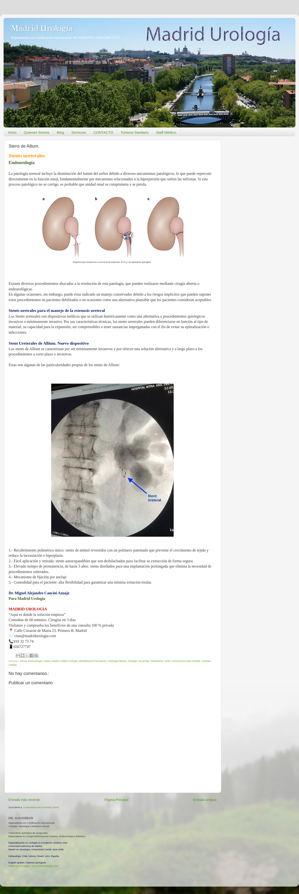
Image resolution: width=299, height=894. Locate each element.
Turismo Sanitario (135, 132)
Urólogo (13, 664)
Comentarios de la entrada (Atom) (41, 807)
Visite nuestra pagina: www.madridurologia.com (33, 866)
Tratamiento (156, 661)
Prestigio (132, 661)
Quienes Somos (37, 132)
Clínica (23, 661)
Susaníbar (143, 661)
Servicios (79, 132)
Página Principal (116, 800)
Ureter (167, 661)
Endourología (35, 661)
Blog (60, 132)
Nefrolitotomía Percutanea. (93, 661)
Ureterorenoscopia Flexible (186, 661)
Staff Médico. (166, 132)
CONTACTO (103, 132)
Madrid (55, 661)
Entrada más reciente (24, 800)
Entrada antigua (204, 800)
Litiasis (47, 661)
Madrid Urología (42, 28)
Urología (206, 661)
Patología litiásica (117, 661)
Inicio (12, 132)
